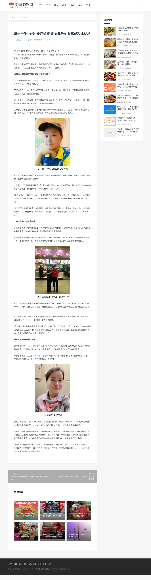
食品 (72, 5)
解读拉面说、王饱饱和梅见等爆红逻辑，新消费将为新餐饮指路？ (128, 109)
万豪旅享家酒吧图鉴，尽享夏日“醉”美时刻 (128, 29)
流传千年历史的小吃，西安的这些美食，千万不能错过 (128, 96)
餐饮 (64, 5)
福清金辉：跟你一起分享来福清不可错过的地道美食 (128, 40)
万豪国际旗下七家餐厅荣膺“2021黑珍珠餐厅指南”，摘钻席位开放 (128, 53)
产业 (88, 5)
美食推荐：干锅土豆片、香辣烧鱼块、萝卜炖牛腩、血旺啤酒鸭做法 (128, 75)
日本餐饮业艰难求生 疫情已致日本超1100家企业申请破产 (128, 131)
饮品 (80, 5)
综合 (20, 17)
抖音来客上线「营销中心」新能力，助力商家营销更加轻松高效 (128, 86)
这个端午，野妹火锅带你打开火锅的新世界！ (128, 62)
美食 (56, 5)
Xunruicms (66, 574)
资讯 (48, 5)
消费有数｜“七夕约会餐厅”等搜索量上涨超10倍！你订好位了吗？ (127, 120)
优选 (46, 569)
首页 (40, 5)
